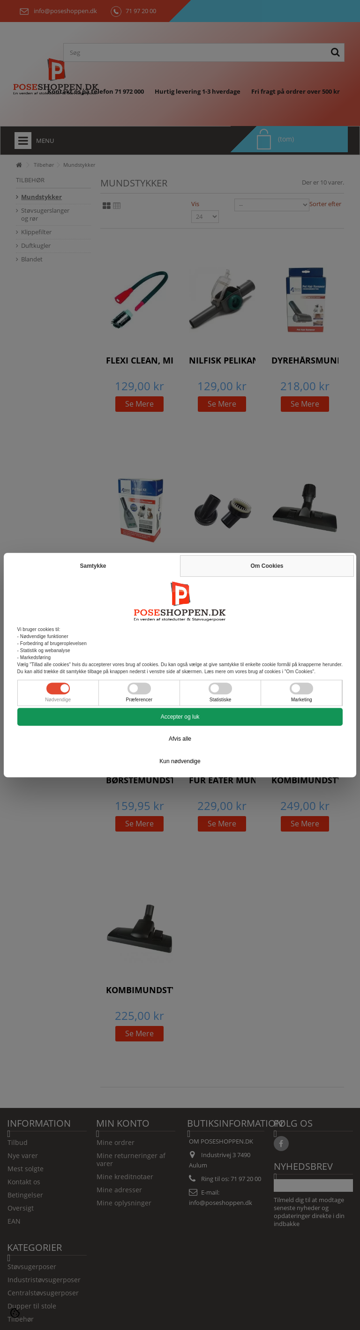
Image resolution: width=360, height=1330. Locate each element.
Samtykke (93, 566)
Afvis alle (180, 739)
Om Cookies (266, 566)
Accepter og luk (180, 716)
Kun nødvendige (179, 761)
